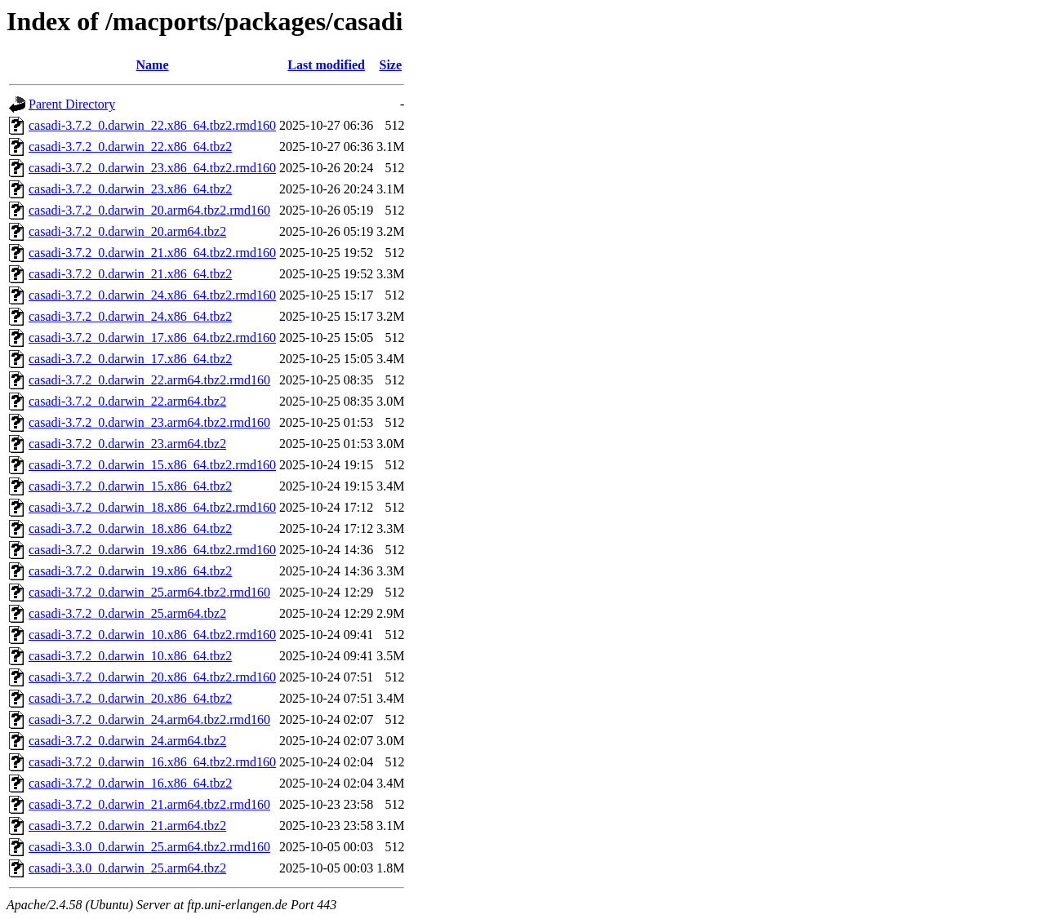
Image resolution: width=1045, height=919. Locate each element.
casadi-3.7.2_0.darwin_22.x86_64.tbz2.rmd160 (152, 125)
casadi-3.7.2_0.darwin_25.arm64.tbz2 (127, 613)
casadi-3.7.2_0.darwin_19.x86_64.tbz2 (130, 571)
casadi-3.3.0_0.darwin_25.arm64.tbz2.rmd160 (149, 847)
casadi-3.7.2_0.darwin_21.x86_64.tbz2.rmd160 (152, 253)
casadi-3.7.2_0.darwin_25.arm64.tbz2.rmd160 (149, 592)
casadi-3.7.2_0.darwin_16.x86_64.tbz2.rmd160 (152, 762)
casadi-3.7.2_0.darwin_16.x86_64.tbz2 (130, 783)
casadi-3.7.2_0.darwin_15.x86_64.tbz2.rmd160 (152, 465)
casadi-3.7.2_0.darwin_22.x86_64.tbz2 (130, 146)
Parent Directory (72, 104)
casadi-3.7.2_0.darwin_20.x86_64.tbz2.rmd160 (152, 677)
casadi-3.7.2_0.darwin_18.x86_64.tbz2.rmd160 (152, 507)
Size (391, 65)
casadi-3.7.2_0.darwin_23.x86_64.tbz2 (130, 189)
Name (152, 65)
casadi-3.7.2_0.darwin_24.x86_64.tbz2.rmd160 (152, 295)
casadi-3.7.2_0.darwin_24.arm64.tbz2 (127, 741)
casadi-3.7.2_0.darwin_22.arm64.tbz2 (127, 401)
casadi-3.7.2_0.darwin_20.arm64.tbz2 (127, 231)
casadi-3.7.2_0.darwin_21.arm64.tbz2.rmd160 (149, 804)
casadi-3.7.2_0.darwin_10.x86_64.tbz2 (130, 656)
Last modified (326, 65)
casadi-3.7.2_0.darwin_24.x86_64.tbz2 (130, 316)
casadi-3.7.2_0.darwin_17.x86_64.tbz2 (130, 359)
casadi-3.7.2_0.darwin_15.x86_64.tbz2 (130, 486)
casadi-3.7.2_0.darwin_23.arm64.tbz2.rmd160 (149, 422)
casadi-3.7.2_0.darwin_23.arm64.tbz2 (127, 444)
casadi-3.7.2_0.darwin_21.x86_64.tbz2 (130, 274)
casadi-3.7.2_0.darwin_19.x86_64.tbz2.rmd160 (152, 550)
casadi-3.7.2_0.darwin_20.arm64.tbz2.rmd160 (149, 210)
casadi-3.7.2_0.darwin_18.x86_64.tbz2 (130, 528)
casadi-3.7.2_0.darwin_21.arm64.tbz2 (127, 825)
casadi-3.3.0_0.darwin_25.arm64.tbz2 (127, 868)
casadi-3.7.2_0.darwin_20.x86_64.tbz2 (130, 698)
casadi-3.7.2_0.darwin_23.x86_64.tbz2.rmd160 (152, 168)
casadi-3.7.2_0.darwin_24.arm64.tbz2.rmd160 (149, 719)
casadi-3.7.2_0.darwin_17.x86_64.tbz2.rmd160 (152, 337)
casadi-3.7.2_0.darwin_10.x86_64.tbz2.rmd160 (152, 635)
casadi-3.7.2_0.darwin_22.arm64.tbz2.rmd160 (149, 380)
